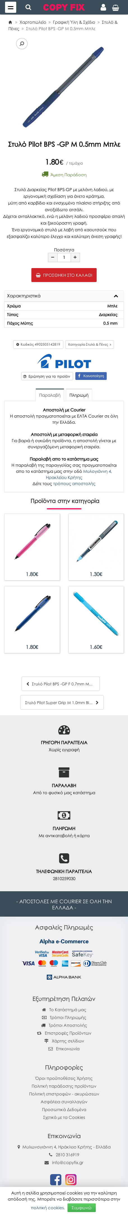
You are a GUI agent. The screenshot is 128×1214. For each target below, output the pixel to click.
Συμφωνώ (82, 1207)
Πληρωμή (79, 395)
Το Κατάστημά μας (64, 1009)
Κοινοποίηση (91, 376)
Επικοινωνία (68, 1048)
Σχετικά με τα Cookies (64, 1117)
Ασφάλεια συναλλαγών (64, 1101)
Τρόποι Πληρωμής (64, 1017)
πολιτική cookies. (48, 1207)
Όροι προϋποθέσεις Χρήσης (64, 1078)
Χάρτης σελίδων (64, 1040)
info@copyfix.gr (64, 1162)
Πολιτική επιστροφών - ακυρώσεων (64, 1093)
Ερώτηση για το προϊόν (46, 376)
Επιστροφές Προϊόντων (64, 1032)
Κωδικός (38, 344)
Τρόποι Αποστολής (64, 1025)
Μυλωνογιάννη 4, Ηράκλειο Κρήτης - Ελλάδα (66, 1146)
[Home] (10, 22)
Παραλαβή (49, 395)
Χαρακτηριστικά (24, 295)
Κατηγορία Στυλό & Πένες (89, 344)
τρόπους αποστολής (74, 483)
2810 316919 (67, 1154)
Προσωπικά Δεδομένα (64, 1109)
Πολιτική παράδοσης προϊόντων (64, 1085)
